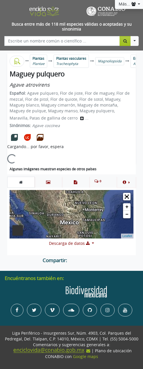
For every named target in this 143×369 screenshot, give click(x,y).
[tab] (21, 182)
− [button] (127, 214)
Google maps (85, 356)
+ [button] (127, 207)
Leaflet (127, 236)
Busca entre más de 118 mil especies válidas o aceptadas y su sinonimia (72, 26)
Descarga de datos (70, 243)
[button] (126, 182)
